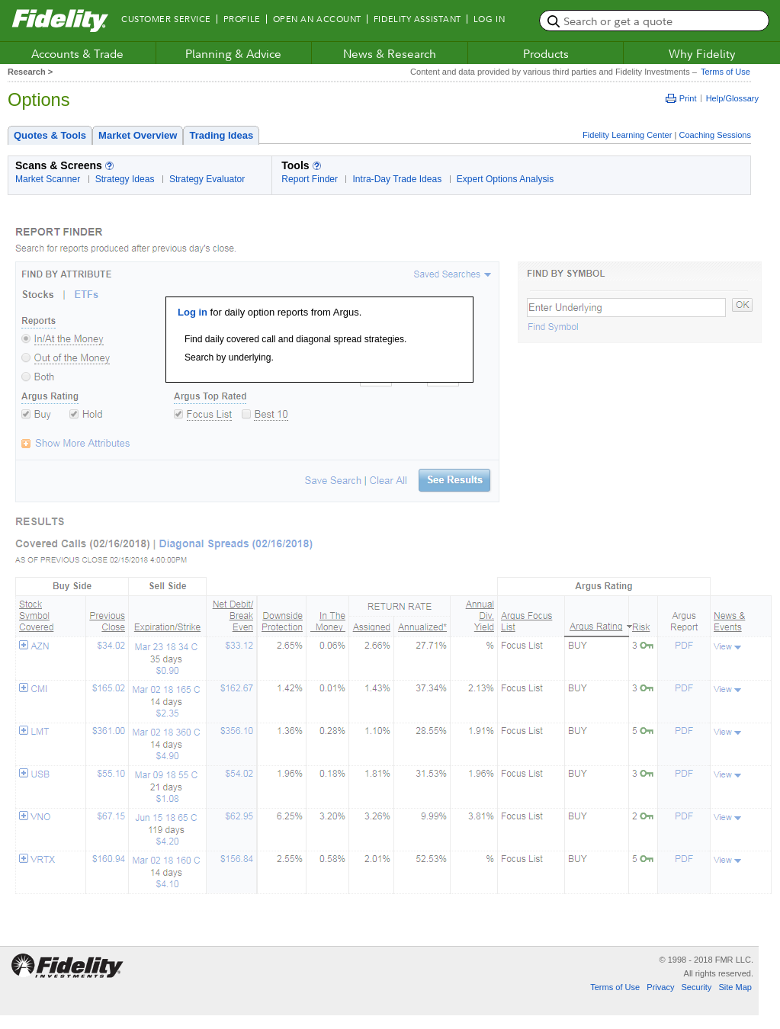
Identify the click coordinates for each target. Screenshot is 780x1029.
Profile (242, 19)
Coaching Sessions (715, 134)
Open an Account (317, 19)
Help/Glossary (732, 98)
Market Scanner (47, 179)
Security (696, 987)
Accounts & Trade (77, 53)
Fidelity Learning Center (627, 134)
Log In (489, 19)
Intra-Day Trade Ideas (396, 179)
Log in (192, 312)
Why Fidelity (702, 53)
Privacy (660, 987)
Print (681, 98)
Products (546, 53)
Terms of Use (723, 71)
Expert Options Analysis (505, 179)
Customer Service (166, 19)
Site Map (735, 987)
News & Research (389, 53)
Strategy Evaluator (207, 179)
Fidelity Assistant (417, 19)
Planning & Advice (233, 53)
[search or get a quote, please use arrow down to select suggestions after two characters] (654, 20)
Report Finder (309, 179)
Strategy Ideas (125, 179)
